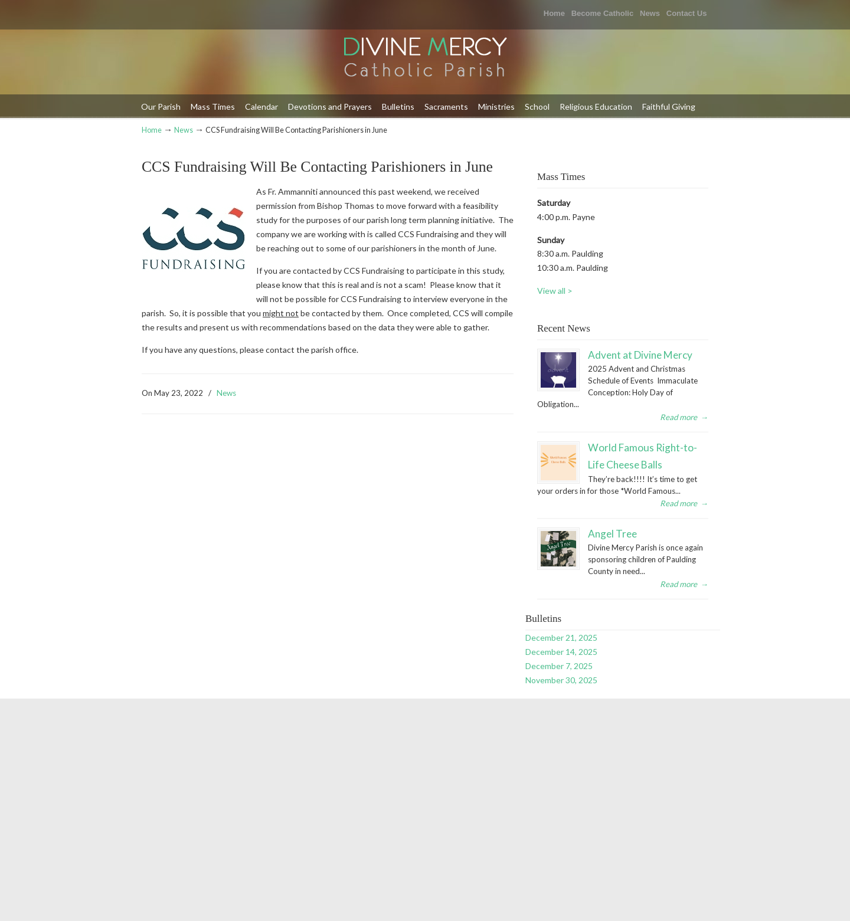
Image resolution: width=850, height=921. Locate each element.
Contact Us (686, 13)
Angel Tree (612, 533)
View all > (555, 291)
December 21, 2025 (561, 637)
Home (554, 13)
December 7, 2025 (559, 666)
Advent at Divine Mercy (640, 355)
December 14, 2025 (561, 652)
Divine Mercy (425, 58)
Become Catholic (602, 13)
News (650, 13)
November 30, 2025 (561, 680)
